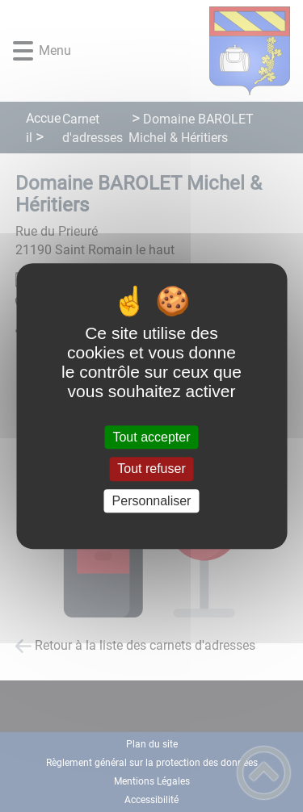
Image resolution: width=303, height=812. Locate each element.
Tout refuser (151, 469)
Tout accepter (151, 437)
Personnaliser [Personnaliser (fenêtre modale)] (151, 501)
